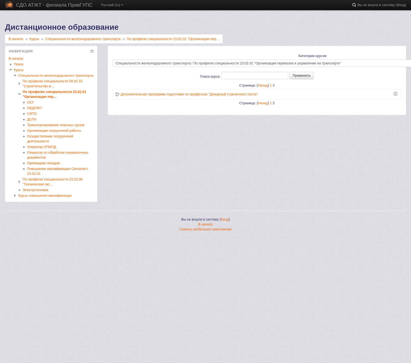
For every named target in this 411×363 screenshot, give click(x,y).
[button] (355, 4)
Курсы (19, 70)
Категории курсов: (312, 56)
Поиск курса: (210, 76)
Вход (401, 5)
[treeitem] (51, 58)
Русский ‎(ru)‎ (112, 5)
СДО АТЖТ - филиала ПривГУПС (54, 5)
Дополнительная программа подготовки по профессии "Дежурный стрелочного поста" (189, 94)
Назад (263, 85)
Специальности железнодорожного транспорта (55, 75)
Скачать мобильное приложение (206, 229)
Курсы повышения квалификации (45, 195)
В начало (16, 58)
